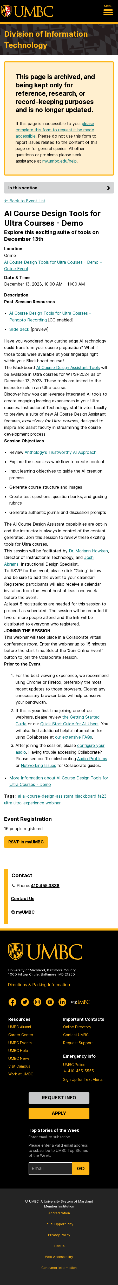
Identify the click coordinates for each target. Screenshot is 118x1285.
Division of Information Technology (46, 39)
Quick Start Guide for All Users (69, 723)
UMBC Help (18, 1050)
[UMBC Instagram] (37, 1002)
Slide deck (19, 329)
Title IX (59, 1246)
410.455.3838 (45, 885)
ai (19, 796)
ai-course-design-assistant (47, 796)
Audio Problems (92, 758)
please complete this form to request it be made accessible (55, 130)
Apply (59, 1113)
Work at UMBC (20, 1074)
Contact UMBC (76, 1034)
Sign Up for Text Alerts (83, 1079)
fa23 (102, 796)
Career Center (20, 1034)
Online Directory (77, 1027)
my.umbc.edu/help (59, 161)
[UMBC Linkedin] (62, 1002)
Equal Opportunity (59, 1224)
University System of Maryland (68, 1201)
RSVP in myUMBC (26, 841)
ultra (8, 802)
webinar (53, 802)
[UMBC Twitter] (25, 1002)
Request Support (78, 1043)
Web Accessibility (59, 1257)
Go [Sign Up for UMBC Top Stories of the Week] (81, 1168)
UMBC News (19, 1058)
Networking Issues (38, 765)
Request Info (59, 1097)
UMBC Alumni (19, 1027)
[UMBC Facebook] (12, 1002)
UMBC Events (20, 1043)
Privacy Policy (59, 1235)
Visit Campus (19, 1066)
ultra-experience (29, 802)
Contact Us (22, 898)
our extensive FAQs (73, 737)
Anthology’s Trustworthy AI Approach (60, 452)
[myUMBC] (80, 1002)
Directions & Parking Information (39, 984)
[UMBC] (27, 11)
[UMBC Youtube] (50, 1002)
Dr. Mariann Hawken (88, 550)
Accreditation (59, 1213)
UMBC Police (74, 1064)
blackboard (85, 796)
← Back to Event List (24, 200)
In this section (60, 187)
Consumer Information (59, 1268)
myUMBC (25, 914)
